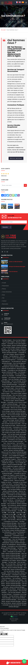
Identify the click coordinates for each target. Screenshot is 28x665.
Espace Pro (14, 621)
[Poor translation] (5, 634)
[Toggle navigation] (26, 3)
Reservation (5, 304)
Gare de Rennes (13, 271)
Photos (4, 289)
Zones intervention (7, 292)
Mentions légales (14, 619)
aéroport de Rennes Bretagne (17, 266)
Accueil (3, 30)
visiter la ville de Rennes (15, 261)
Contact (4, 301)
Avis (3, 298)
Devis (3, 295)
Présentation (5, 286)
